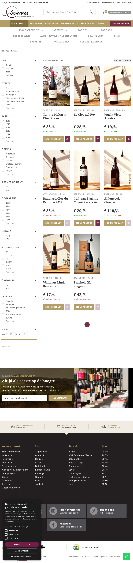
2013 (8, 138)
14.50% (9, 269)
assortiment (18, 23)
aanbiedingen (121, 23)
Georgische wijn (76, 481)
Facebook (65, 523)
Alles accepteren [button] (22, 544)
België (8, 65)
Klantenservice (108, 2)
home (6, 23)
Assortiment (11, 51)
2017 (8, 124)
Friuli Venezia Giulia (15, 98)
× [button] (38, 502)
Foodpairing (87, 23)
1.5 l (7, 239)
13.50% (9, 262)
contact (101, 23)
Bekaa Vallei (74, 459)
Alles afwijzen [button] (22, 551)
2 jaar (8, 203)
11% (7, 252)
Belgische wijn (12, 91)
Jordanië (9, 75)
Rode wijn (107, 30)
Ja (7, 187)
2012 (104, 473)
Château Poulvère (14, 164)
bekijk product (53, 139)
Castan (9, 161)
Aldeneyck (10, 154)
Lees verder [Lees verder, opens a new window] (20, 521)
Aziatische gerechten (15, 308)
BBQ (8, 311)
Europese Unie (42, 470)
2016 (8, 128)
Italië (8, 72)
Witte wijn (60, 30)
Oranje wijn (96, 36)
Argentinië (40, 452)
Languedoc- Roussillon (16, 101)
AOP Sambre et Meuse (80, 455)
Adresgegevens (107, 513)
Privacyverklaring (75, 557)
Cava (71, 470)
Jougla (9, 171)
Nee (7, 190)
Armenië (39, 455)
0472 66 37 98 (18, 2)
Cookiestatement (91, 557)
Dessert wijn (21, 36)
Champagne (74, 473)
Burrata (9, 318)
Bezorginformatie (124, 2)
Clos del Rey (11, 167)
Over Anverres (93, 2)
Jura (70, 484)
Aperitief (9, 301)
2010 (104, 481)
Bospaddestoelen (13, 314)
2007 (104, 484)
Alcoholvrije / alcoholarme (59, 36)
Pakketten (36, 42)
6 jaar (8, 216)
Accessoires (62, 42)
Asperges (10, 304)
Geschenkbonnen (91, 42)
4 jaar (8, 210)
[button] (22, 556)
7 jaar (8, 220)
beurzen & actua (70, 23)
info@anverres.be (40, 2)
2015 (8, 131)
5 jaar (8, 213)
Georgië (39, 477)
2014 (8, 134)
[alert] (22, 529)
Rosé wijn (84, 30)
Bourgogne (11, 95)
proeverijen (51, 23)
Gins (117, 36)
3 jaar (8, 206)
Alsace (9, 88)
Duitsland (40, 466)
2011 (104, 477)
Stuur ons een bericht (69, 513)
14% (7, 265)
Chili (37, 462)
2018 (8, 121)
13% (7, 259)
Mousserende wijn (31, 30)
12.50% (9, 255)
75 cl (8, 236)
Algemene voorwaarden (109, 557)
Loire (8, 105)
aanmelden (60, 398)
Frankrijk (9, 68)
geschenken (36, 23)
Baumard (10, 157)
